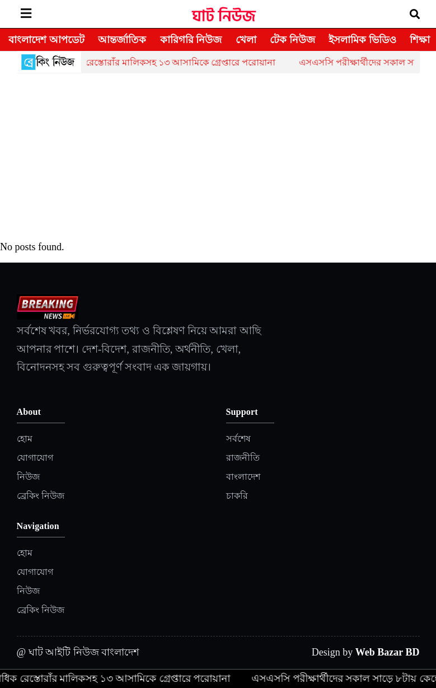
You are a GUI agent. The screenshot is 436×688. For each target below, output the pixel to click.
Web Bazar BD (387, 652)
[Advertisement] (218, 157)
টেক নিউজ (292, 39)
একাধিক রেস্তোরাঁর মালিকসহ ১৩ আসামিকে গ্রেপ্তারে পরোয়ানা (169, 62)
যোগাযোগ (35, 457)
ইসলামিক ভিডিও (362, 39)
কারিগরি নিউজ (191, 39)
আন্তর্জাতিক (122, 39)
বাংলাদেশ (243, 476)
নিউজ (28, 476)
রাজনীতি (243, 457)
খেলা (246, 39)
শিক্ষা (420, 39)
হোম (24, 438)
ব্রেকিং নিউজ (40, 495)
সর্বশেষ (238, 438)
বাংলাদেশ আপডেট (46, 39)
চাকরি (237, 495)
